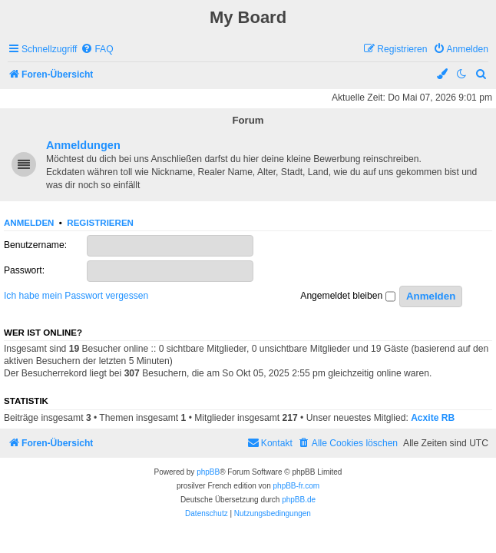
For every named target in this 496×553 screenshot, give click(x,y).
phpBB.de (299, 499)
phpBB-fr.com (296, 486)
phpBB (208, 472)
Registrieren (100, 222)
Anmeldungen (83, 145)
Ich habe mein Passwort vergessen (76, 295)
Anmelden (29, 222)
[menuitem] (97, 49)
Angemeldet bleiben (347, 296)
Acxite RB (433, 417)
